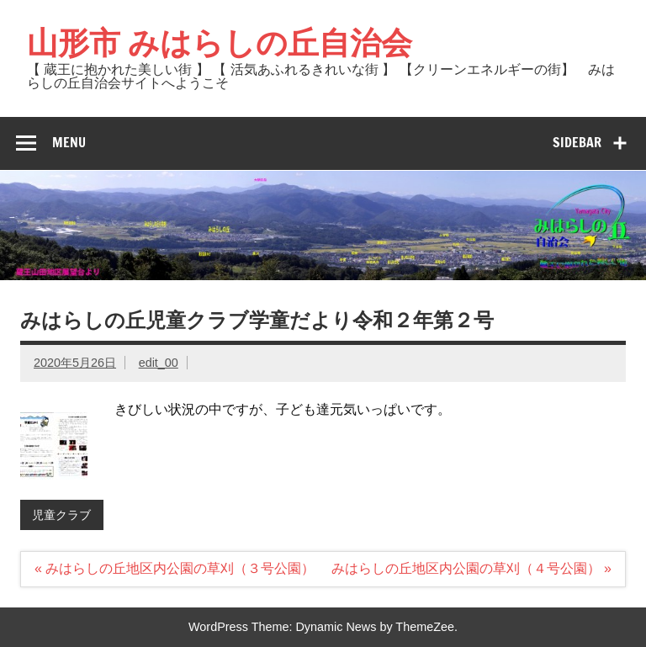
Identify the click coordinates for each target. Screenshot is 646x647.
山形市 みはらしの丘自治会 (219, 42)
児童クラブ (61, 515)
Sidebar (577, 142)
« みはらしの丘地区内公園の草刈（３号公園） (174, 568)
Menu (69, 142)
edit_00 (158, 362)
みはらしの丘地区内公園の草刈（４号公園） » (471, 568)
